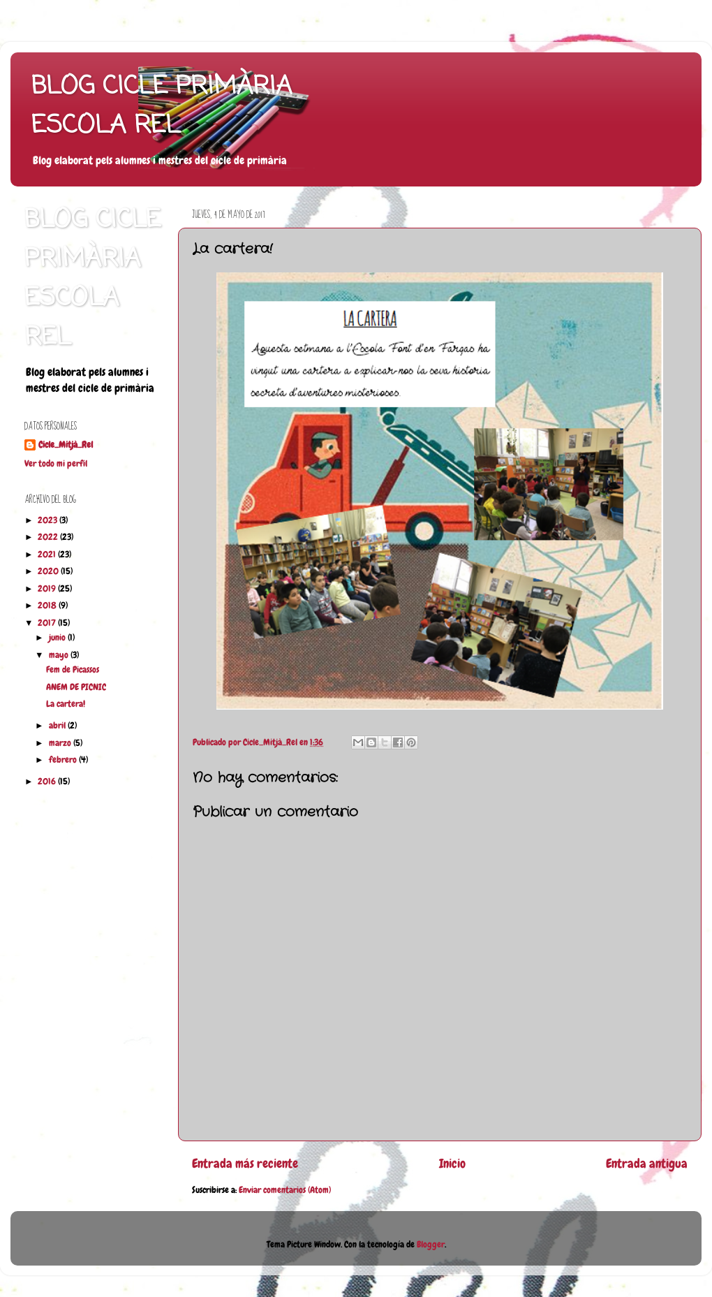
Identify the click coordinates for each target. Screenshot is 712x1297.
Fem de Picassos (72, 669)
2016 (48, 781)
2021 (48, 554)
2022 (49, 537)
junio (58, 637)
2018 (48, 605)
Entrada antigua (647, 1163)
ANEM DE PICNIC (76, 687)
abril (58, 725)
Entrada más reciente (245, 1163)
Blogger (431, 1244)
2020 (49, 571)
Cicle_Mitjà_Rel (65, 444)
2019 (48, 588)
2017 (48, 623)
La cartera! (65, 704)
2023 (48, 520)
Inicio (452, 1163)
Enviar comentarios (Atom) (285, 1190)
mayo (60, 655)
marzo (61, 743)
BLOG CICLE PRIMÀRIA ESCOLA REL (161, 106)
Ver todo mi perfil (55, 463)
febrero (64, 759)
